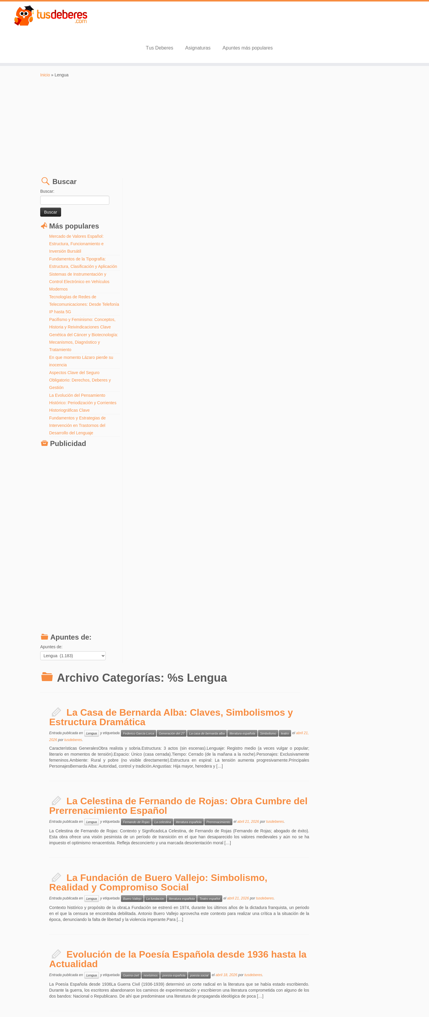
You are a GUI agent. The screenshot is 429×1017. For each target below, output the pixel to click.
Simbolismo (357, 210)
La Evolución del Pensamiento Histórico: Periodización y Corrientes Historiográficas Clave (82, 374)
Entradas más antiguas (160, 981)
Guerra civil (220, 452)
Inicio (45, 46)
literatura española (331, 210)
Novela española (254, 529)
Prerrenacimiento (308, 299)
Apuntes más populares (346, 19)
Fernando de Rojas (225, 299)
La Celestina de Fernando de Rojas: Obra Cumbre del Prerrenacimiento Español (268, 283)
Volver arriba (379, 1002)
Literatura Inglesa (243, 688)
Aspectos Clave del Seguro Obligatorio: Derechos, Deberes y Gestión (80, 351)
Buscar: (47, 162)
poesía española (263, 452)
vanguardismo (385, 606)
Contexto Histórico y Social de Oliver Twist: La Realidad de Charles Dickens (244, 672)
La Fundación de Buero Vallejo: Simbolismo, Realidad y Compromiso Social (248, 360)
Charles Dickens (214, 688)
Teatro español (299, 376)
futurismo (254, 606)
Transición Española (304, 529)
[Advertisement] (214, 99)
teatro (374, 210)
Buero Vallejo (221, 376)
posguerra (278, 529)
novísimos (240, 452)
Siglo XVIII (321, 688)
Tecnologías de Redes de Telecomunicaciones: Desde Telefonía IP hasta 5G (75, 275)
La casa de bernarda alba (296, 210)
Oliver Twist (268, 688)
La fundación (245, 376)
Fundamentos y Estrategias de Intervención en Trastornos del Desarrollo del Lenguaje (77, 397)
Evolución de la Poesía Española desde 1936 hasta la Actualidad (267, 436)
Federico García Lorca (227, 210)
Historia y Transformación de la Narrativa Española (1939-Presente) (263, 513)
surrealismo (363, 606)
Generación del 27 (261, 210)
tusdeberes (168, 217)
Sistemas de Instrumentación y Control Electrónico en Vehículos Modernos (79, 253)
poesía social (288, 452)
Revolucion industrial (295, 688)
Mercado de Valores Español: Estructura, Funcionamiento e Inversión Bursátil (76, 215)
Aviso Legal (231, 1002)
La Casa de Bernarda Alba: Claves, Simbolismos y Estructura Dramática (261, 194)
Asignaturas (296, 19)
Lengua (181, 210)
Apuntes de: (51, 618)
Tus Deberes (258, 19)
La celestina (252, 299)
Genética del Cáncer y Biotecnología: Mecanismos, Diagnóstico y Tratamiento (75, 313)
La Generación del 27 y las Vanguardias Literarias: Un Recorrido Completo (261, 590)
